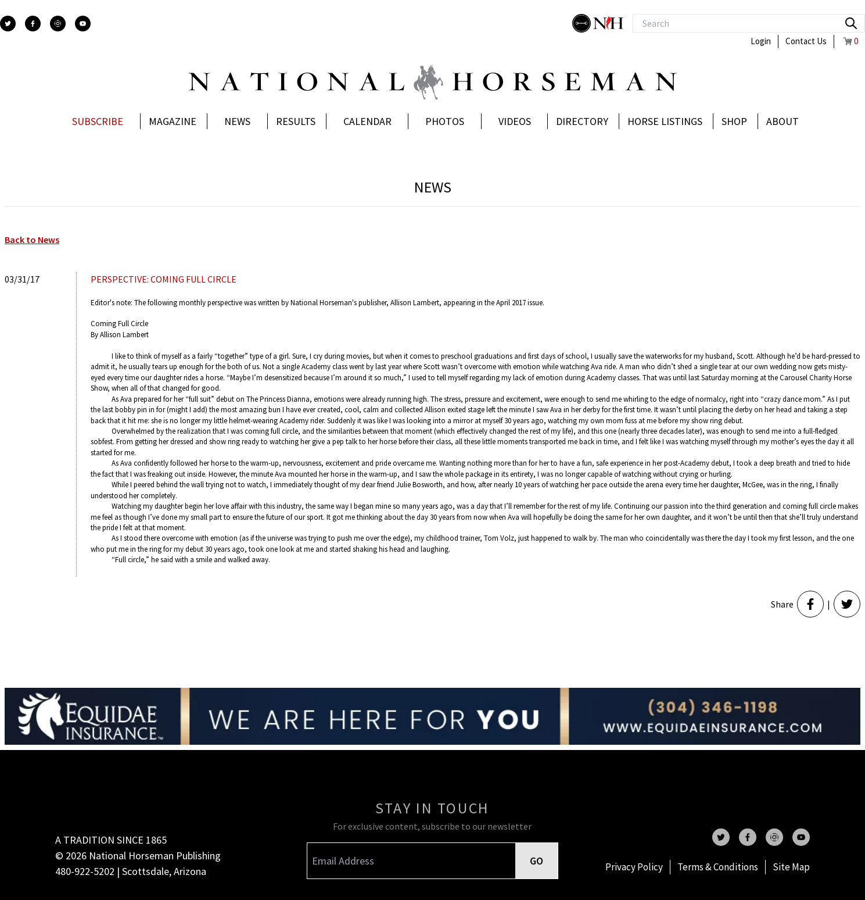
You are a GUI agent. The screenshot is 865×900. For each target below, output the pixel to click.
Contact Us (806, 41)
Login (761, 41)
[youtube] (83, 23)
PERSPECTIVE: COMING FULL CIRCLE (163, 279)
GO (536, 860)
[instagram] (58, 23)
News (237, 121)
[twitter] (8, 23)
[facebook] (33, 23)
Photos (444, 121)
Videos (514, 121)
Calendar (367, 121)
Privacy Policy (634, 866)
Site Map (791, 866)
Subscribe (97, 121)
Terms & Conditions (717, 866)
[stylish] (582, 23)
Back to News (32, 239)
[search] (851, 23)
